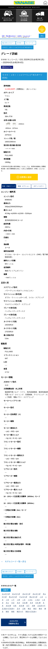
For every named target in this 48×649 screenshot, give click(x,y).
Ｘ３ (18, 590)
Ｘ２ (12, 590)
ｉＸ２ (37, 587)
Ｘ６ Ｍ (21, 593)
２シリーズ (16, 581)
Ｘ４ (31, 590)
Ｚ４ (18, 596)
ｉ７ (12, 587)
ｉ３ (41, 584)
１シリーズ (6, 581)
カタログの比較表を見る (14, 609)
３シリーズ (26, 581)
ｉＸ (23, 587)
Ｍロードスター (30, 599)
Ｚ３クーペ (41, 593)
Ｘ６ (14, 593)
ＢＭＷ (19, 23)
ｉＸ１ (30, 587)
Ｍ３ (34, 596)
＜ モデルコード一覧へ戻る (13, 549)
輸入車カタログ (11, 23)
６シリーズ (13, 584)
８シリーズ (33, 584)
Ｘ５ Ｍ (8, 593)
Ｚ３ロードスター (8, 596)
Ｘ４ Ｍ (37, 590)
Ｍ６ (7, 599)
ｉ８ (18, 587)
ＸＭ (33, 593)
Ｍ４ (40, 596)
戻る (42, 36)
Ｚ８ (23, 596)
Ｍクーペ (20, 599)
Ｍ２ (29, 596)
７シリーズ (23, 584)
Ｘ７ (27, 593)
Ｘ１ (7, 590)
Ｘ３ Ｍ (25, 590)
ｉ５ (7, 587)
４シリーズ (36, 581)
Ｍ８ (12, 599)
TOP (3, 23)
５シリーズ (26, 23)
